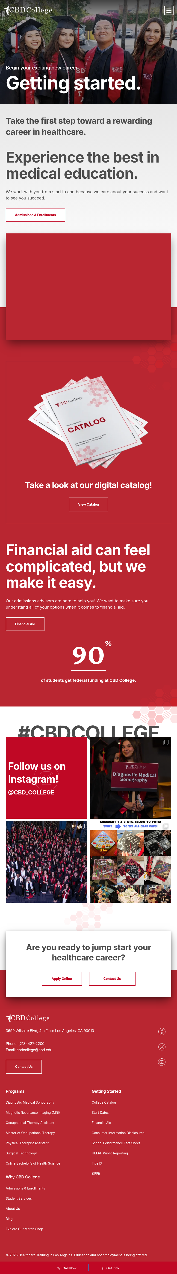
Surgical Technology (21, 1153)
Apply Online (62, 979)
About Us (13, 1209)
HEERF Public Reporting (110, 1153)
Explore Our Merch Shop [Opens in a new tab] (24, 1229)
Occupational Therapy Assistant (30, 1123)
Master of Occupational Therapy (30, 1133)
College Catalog (104, 1102)
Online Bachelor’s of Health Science (33, 1163)
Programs (15, 1091)
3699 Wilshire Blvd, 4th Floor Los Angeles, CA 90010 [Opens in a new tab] (50, 1030)
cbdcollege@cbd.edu (34, 1050)
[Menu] (169, 10)
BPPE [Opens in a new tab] (96, 1173)
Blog (9, 1219)
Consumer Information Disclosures (118, 1133)
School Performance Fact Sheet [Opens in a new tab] (116, 1143)
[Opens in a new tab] (46, 778)
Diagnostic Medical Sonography (30, 1102)
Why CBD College (23, 1176)
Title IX (97, 1163)
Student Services (19, 1198)
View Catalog (88, 504)
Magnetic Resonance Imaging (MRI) (33, 1112)
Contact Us (112, 979)
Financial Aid (25, 624)
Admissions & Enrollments (35, 215)
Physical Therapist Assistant (27, 1143)
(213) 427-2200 (31, 1043)
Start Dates (100, 1112)
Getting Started (106, 1091)
